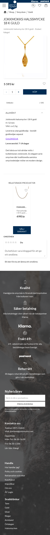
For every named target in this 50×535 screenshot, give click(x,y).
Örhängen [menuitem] (9, 524)
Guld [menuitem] (7, 507)
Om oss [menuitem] (8, 488)
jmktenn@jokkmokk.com (21, 431)
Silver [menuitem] (7, 512)
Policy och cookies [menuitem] (13, 471)
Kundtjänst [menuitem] (10, 480)
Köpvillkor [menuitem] (10, 484)
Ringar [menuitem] (8, 516)
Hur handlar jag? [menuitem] (12, 467)
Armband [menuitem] (9, 520)
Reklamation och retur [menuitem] (15, 475)
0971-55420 (18, 428)
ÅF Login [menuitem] (9, 492)
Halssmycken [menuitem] (11, 528)
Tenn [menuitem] (7, 503)
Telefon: (9, 428)
